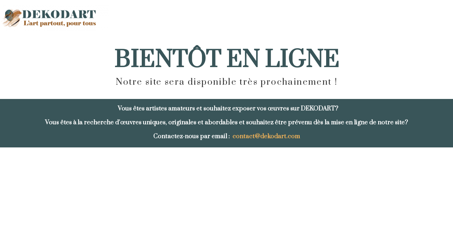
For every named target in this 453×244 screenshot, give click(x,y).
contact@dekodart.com (266, 136)
